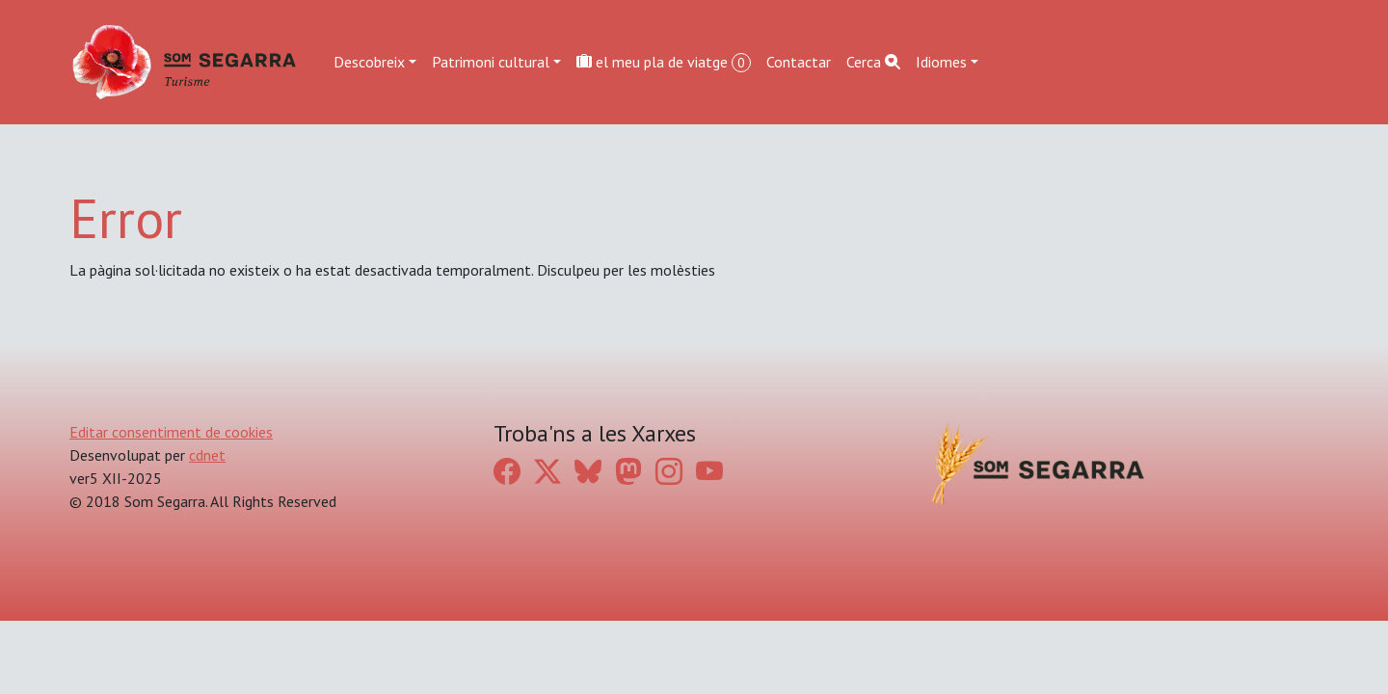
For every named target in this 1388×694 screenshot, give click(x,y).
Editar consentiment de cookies (171, 431)
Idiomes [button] (941, 61)
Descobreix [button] (369, 61)
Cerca (873, 61)
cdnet (207, 455)
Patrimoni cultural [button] (490, 61)
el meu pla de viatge (663, 62)
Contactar (798, 61)
